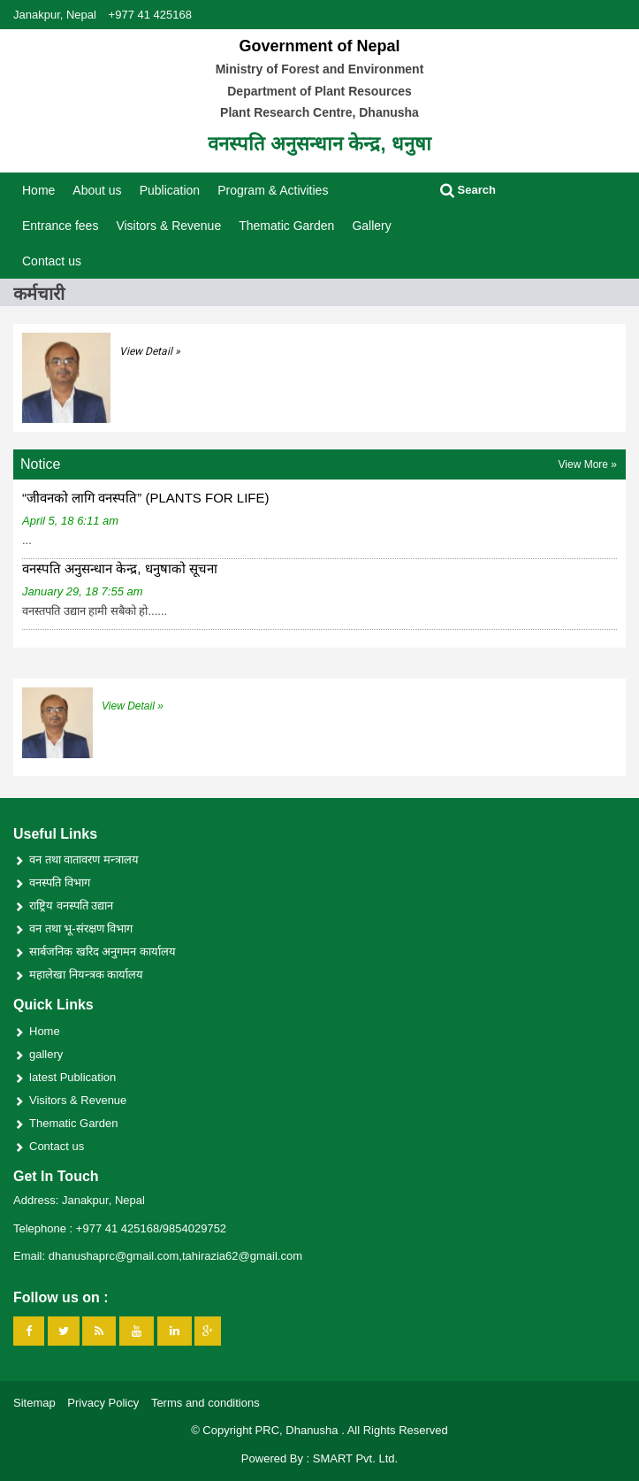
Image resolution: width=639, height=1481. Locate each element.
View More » (588, 464)
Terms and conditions (205, 1402)
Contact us (51, 261)
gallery (46, 1054)
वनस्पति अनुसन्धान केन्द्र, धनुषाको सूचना (119, 568)
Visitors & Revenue (168, 226)
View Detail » (149, 351)
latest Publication (72, 1077)
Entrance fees (60, 226)
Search (468, 189)
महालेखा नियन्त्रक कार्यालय (86, 974)
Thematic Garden (286, 226)
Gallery (371, 226)
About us (96, 190)
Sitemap (34, 1402)
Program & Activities (272, 190)
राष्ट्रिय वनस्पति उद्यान (71, 905)
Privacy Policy (103, 1402)
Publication (170, 190)
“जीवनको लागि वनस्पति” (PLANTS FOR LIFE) (146, 497)
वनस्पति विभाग (59, 882)
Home (38, 190)
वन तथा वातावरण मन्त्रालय (84, 859)
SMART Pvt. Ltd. (355, 1458)
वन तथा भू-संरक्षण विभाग (81, 928)
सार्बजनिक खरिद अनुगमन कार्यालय (102, 951)
